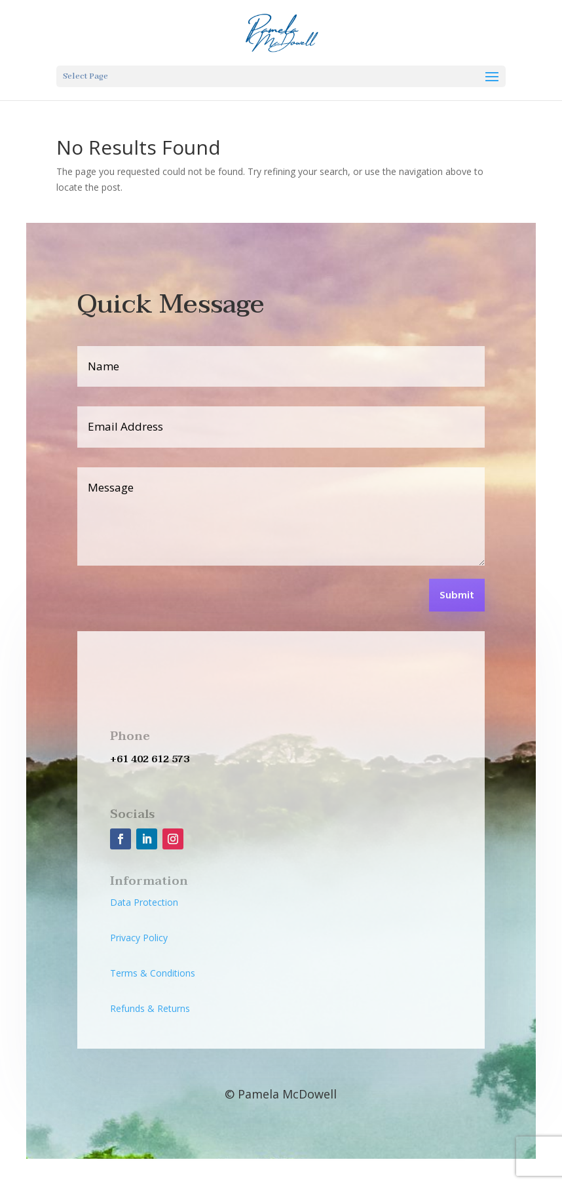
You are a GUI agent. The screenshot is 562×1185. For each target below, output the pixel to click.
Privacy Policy (139, 937)
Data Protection (144, 902)
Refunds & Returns (150, 1008)
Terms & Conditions (152, 973)
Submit (457, 595)
